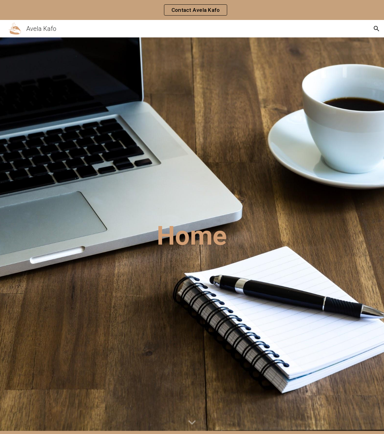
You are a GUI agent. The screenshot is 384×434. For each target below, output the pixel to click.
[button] (376, 28)
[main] (192, 236)
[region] (192, 10)
